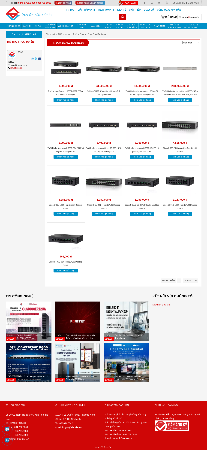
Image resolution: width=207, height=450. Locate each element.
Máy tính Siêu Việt (162, 304)
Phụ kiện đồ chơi (145, 26)
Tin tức (70, 10)
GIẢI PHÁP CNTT (86, 10)
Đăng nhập (192, 3)
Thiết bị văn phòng (174, 26)
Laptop (27, 26)
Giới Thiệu (135, 10)
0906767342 (66, 423)
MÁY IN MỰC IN (119, 26)
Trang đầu (168, 280)
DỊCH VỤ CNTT (106, 10)
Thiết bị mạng (108, 26)
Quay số (149, 10)
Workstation (66, 26)
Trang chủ (13, 26)
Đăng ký (178, 3)
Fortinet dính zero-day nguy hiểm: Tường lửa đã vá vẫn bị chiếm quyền (81, 338)
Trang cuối (191, 280)
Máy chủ (95, 26)
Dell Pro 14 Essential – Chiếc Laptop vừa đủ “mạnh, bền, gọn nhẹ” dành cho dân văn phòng (129, 379)
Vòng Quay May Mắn (169, 10)
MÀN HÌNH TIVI (82, 26)
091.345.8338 (16, 68)
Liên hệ (121, 10)
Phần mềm (159, 26)
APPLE (38, 26)
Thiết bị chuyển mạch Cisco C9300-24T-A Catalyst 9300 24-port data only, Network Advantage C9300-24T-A (180, 94)
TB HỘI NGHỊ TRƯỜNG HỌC (191, 26)
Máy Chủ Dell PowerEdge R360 (31, 376)
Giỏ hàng (171, 17)
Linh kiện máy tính (132, 26)
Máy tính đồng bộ (50, 26)
